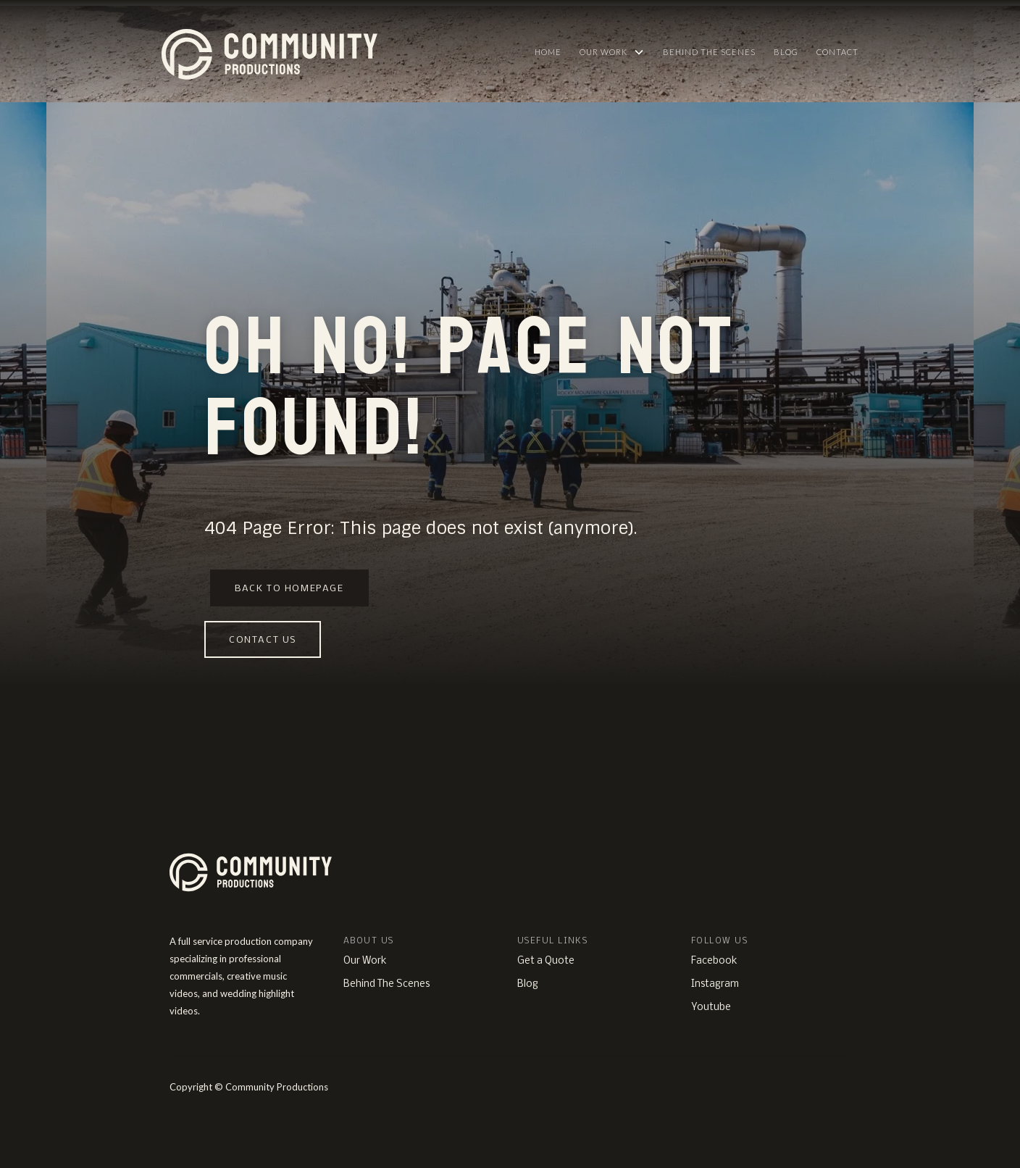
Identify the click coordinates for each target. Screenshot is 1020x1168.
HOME (548, 52)
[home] (339, 51)
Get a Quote (545, 961)
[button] (612, 52)
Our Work (365, 961)
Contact (837, 52)
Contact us (262, 640)
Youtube (711, 1007)
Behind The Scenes (709, 52)
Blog (786, 52)
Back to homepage (289, 588)
